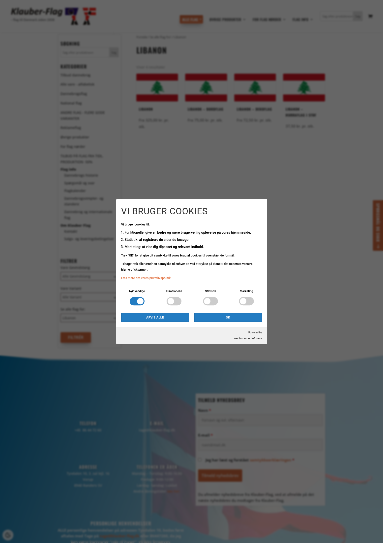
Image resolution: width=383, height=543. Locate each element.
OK (228, 317)
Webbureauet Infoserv (248, 338)
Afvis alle (155, 317)
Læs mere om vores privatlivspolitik (146, 278)
